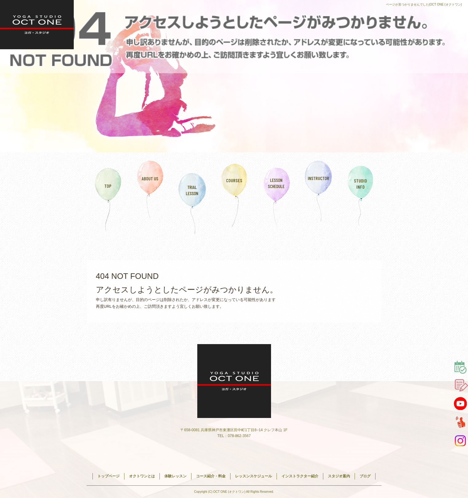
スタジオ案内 (361, 195)
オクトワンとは (150, 195)
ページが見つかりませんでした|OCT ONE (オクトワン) (424, 4)
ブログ (365, 476)
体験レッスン (192, 195)
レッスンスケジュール (276, 195)
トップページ (108, 195)
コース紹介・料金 (234, 195)
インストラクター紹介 (318, 195)
